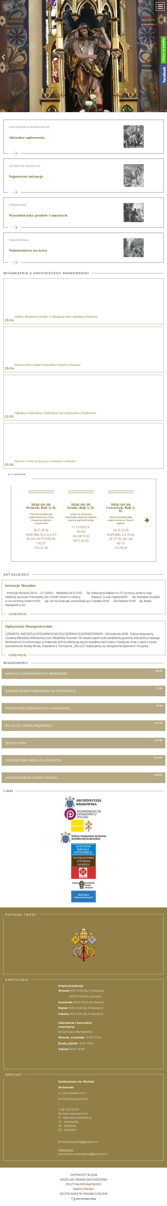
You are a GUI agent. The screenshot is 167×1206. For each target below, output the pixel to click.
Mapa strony (83, 1189)
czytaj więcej (17, 614)
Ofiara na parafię (163, 50)
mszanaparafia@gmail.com (80, 1142)
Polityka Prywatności (83, 1184)
